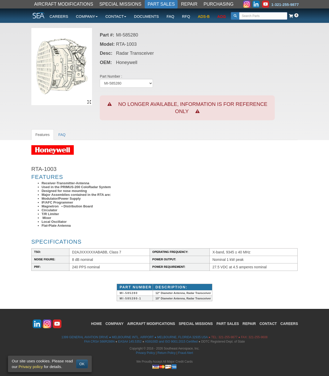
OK (82, 364)
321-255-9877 (227, 337)
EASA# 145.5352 (130, 341)
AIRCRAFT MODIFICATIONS (63, 4)
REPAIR (189, 4)
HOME (96, 324)
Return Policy (167, 353)
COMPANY (114, 324)
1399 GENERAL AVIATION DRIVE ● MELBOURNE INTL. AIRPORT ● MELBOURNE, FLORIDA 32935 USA (134, 337)
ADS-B (204, 16)
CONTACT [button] (115, 16)
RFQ (186, 16)
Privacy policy (31, 366)
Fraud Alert (185, 353)
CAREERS (59, 16)
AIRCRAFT (151, 324)
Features (42, 135)
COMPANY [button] (87, 16)
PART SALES (161, 4)
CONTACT (268, 324)
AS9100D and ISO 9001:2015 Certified (171, 341)
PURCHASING (219, 4)
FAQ (170, 16)
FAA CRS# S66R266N (99, 341)
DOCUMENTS (146, 16)
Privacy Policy (145, 353)
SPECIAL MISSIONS (120, 4)
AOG (221, 16)
